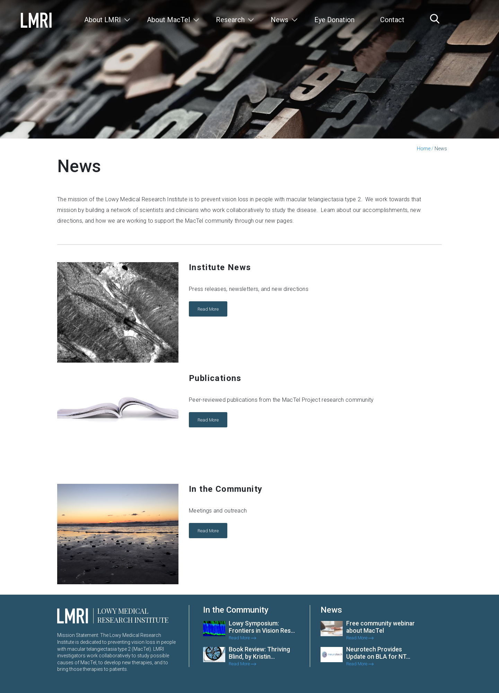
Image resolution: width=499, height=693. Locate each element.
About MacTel (168, 20)
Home (423, 148)
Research (230, 20)
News (279, 20)
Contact (392, 20)
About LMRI (102, 20)
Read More (208, 308)
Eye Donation (334, 20)
